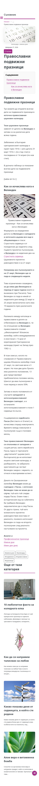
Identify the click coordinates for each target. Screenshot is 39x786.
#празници (9, 561)
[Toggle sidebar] (1, 18)
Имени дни (9, 542)
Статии (8, 51)
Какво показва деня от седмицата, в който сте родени (18, 710)
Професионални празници (16, 539)
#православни (21, 557)
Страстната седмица (13, 256)
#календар (21, 553)
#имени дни (9, 553)
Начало (6, 22)
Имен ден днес (11, 545)
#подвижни (9, 557)
